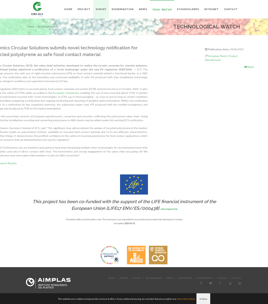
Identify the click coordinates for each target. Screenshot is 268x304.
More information (186, 298)
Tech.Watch (185, 277)
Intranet (222, 277)
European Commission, (25, 92)
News (170, 277)
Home (31, 26)
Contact (236, 277)
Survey (137, 277)
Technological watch (48, 26)
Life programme (168, 209)
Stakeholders (204, 277)
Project (124, 277)
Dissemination (154, 277)
